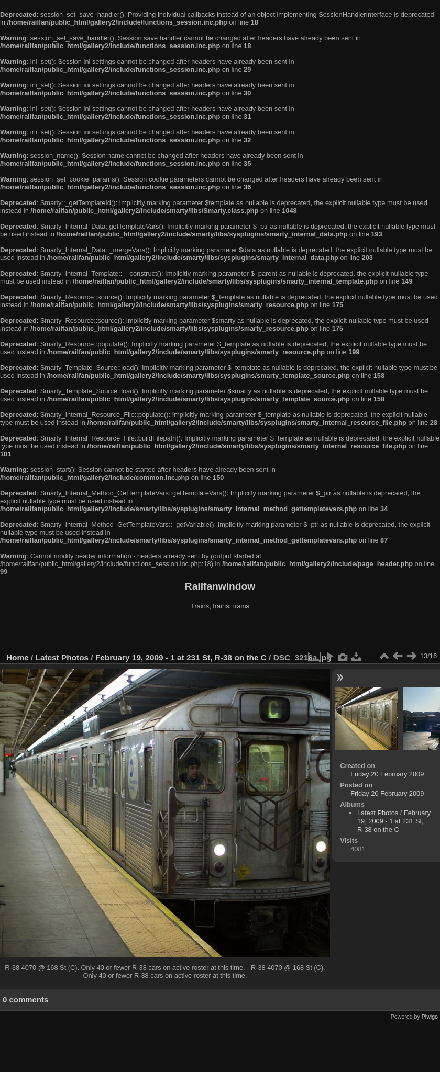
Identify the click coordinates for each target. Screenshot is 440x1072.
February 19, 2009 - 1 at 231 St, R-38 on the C (181, 657)
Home (17, 657)
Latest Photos (62, 657)
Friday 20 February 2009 (387, 774)
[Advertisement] (220, 632)
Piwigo (430, 1016)
